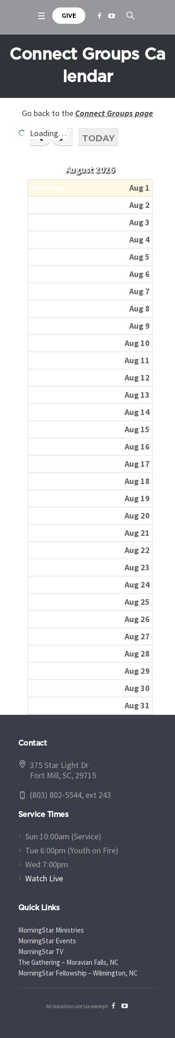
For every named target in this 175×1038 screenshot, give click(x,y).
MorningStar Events (47, 940)
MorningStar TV (40, 951)
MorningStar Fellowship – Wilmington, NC (78, 973)
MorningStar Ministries (51, 930)
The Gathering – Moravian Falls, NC (68, 962)
